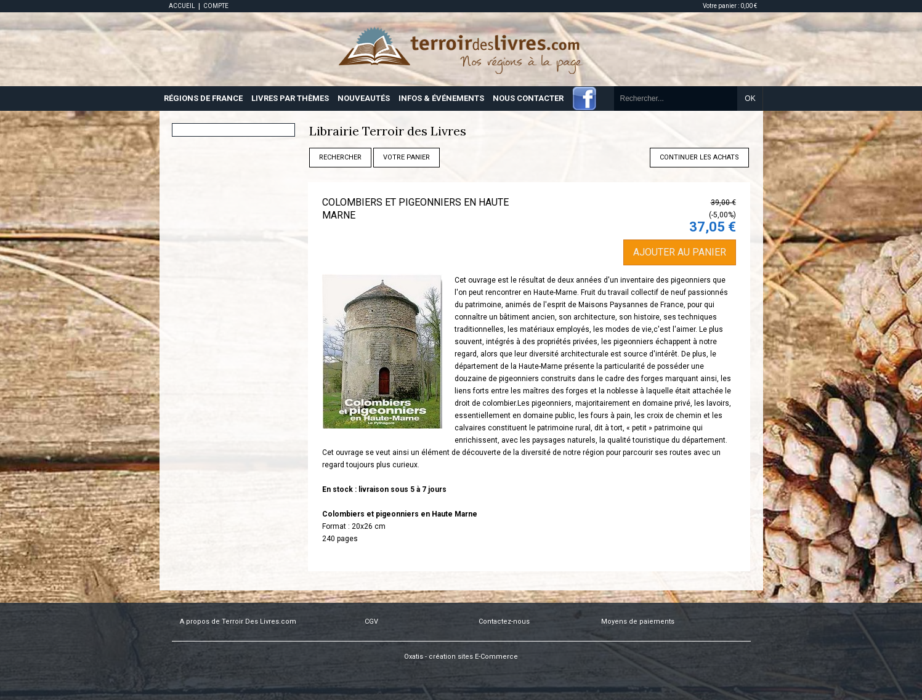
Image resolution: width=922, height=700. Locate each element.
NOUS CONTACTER (528, 98)
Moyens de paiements (637, 622)
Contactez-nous (504, 622)
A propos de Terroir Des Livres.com (238, 622)
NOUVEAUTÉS (364, 98)
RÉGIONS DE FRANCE (203, 98)
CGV (371, 622)
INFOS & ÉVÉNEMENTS (441, 98)
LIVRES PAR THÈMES (290, 98)
